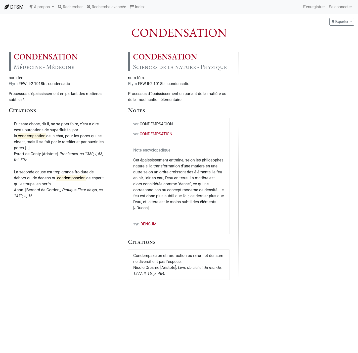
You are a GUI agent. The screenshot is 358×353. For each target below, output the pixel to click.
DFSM (13, 7)
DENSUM (148, 224)
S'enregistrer (314, 6)
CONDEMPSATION (156, 134)
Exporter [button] (340, 22)
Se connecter (340, 6)
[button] (41, 7)
